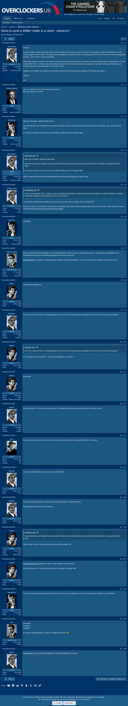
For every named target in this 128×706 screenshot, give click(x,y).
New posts (6, 22)
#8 (125, 280)
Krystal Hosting (28, 260)
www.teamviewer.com (31, 564)
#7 (125, 248)
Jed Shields (7, 35)
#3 (125, 116)
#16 (125, 527)
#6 (125, 216)
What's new (18, 18)
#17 (125, 559)
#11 (125, 372)
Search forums (17, 22)
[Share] (122, 43)
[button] (24, 18)
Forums (7, 18)
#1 (125, 43)
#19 (125, 619)
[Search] (120, 18)
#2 (125, 85)
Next (10, 39)
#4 (125, 150)
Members (30, 18)
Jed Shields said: (30, 190)
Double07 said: (29, 347)
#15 (125, 497)
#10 (125, 342)
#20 (125, 649)
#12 (125, 403)
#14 (125, 467)
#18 (125, 589)
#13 (125, 435)
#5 (125, 185)
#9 (125, 310)
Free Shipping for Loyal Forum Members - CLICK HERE (84, 14)
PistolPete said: (30, 156)
